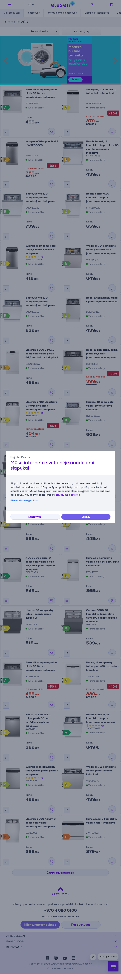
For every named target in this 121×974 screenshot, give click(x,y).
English (14, 457)
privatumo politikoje (68, 494)
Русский (26, 457)
